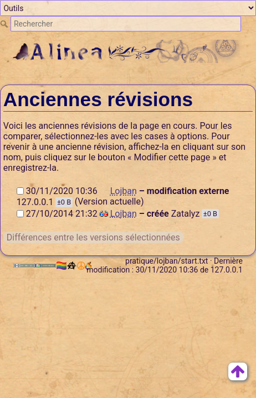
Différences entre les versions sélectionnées (93, 237)
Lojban (123, 191)
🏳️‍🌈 (66, 265)
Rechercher (5, 24)
